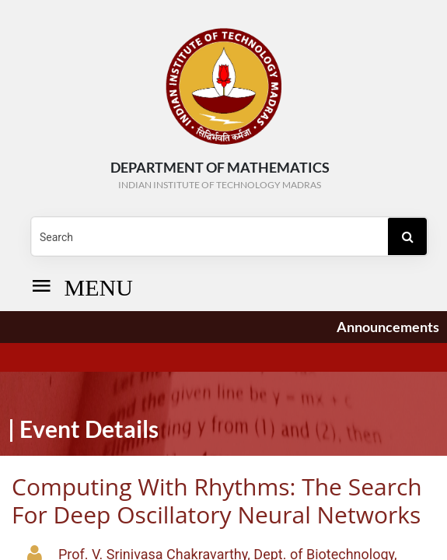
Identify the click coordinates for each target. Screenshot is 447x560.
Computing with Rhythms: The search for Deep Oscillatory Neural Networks (217, 500)
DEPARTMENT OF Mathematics (219, 175)
